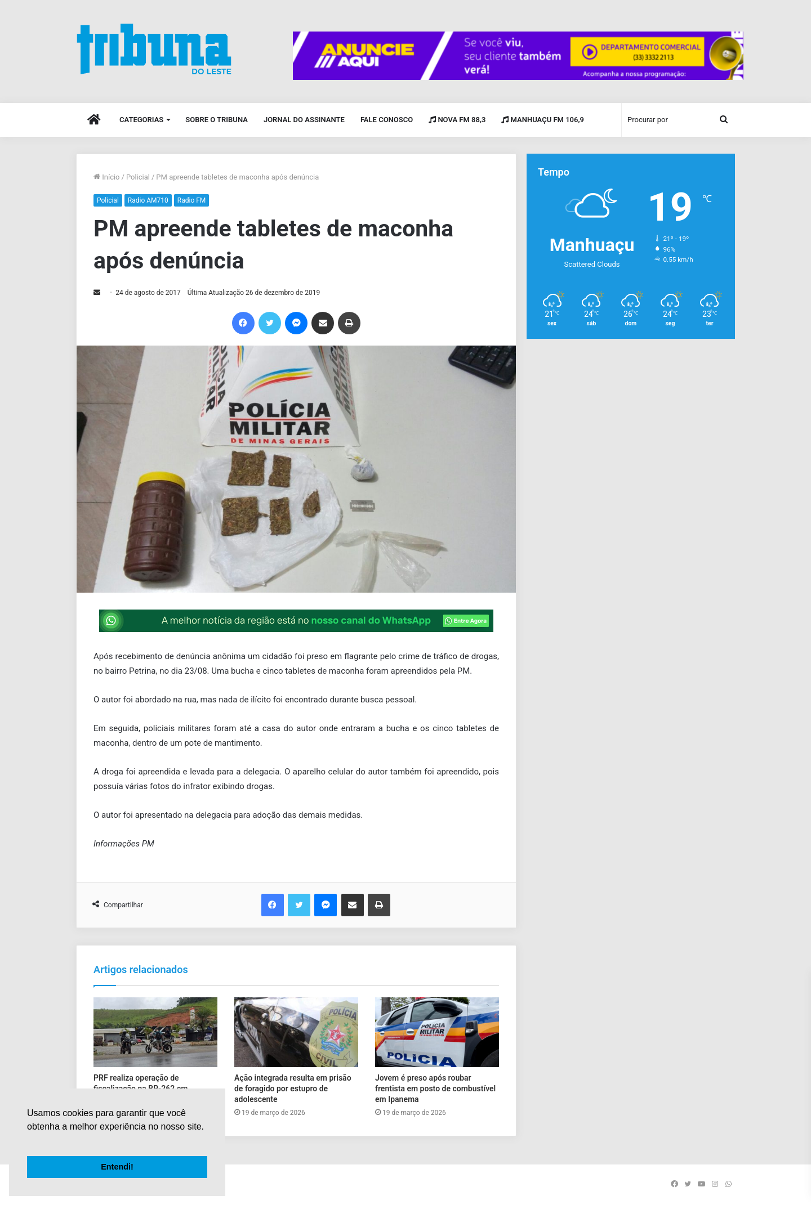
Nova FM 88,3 (457, 119)
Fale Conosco (386, 119)
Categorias (141, 119)
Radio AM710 (148, 200)
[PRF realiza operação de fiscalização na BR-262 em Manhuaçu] (155, 1032)
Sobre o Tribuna (216, 119)
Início (106, 177)
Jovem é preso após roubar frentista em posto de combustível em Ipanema (435, 1088)
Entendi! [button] (117, 1166)
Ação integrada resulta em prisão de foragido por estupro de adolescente (292, 1088)
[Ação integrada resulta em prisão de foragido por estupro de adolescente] (296, 1032)
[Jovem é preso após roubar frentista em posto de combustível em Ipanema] (437, 1032)
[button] (28, 1141)
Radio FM (191, 200)
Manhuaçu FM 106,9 (542, 119)
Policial (138, 177)
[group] (518, 56)
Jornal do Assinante (304, 119)
